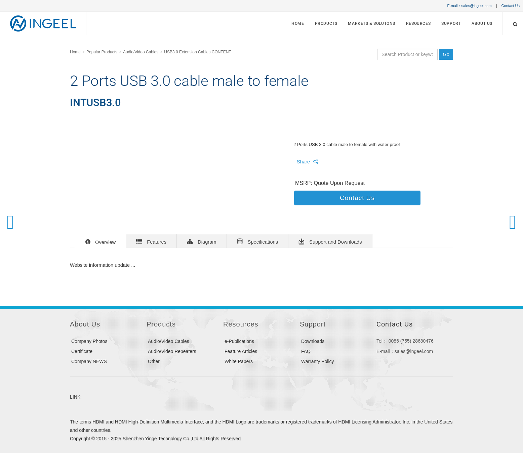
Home (297, 23)
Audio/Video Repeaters (172, 351)
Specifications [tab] (257, 241)
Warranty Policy (317, 361)
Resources (418, 23)
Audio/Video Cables (140, 52)
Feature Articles (241, 351)
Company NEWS (89, 361)
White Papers (239, 361)
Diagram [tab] (201, 241)
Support (451, 23)
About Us (482, 23)
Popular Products (101, 52)
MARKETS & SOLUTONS (371, 23)
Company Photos (89, 341)
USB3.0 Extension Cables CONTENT (197, 52)
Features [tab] (151, 241)
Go (446, 54)
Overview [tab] (100, 241)
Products (326, 23)
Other (154, 361)
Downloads (312, 341)
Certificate (81, 351)
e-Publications (239, 341)
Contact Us (510, 6)
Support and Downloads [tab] (330, 241)
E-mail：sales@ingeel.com (469, 6)
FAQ (306, 351)
